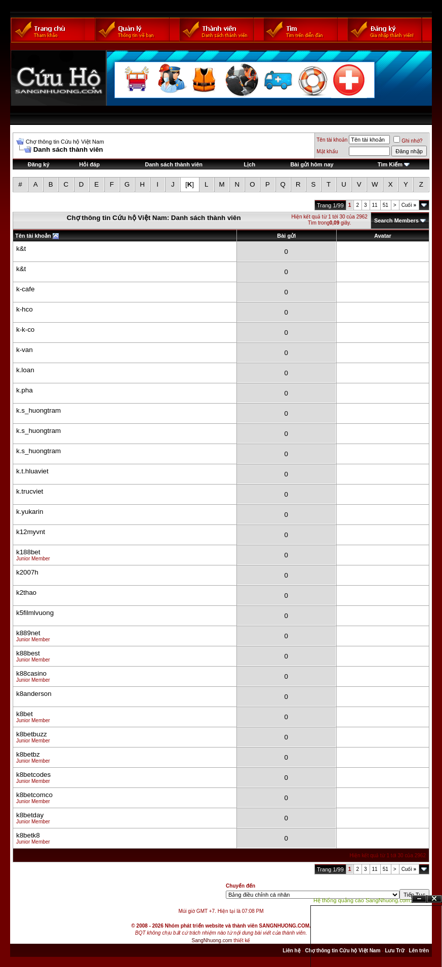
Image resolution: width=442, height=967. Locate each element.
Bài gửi (286, 236)
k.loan (25, 370)
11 (375, 205)
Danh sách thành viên (174, 164)
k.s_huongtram (38, 410)
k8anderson (34, 693)
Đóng (434, 899)
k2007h (27, 572)
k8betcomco (34, 795)
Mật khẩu (327, 151)
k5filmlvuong (35, 613)
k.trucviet (29, 491)
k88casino (31, 673)
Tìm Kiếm (390, 164)
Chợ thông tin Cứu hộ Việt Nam (65, 142)
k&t (21, 248)
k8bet (24, 714)
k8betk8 (28, 835)
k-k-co (25, 329)
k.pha (24, 390)
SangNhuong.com (212, 940)
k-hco (24, 309)
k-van (24, 350)
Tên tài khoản (331, 140)
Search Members (396, 220)
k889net (28, 633)
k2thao (26, 592)
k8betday (30, 815)
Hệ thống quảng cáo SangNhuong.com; (362, 900)
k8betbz (28, 754)
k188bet (28, 552)
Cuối (408, 205)
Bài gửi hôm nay (311, 164)
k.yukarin (29, 511)
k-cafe (25, 289)
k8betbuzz (31, 734)
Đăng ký (39, 164)
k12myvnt (30, 532)
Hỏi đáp (89, 164)
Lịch (250, 164)
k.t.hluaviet (32, 471)
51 (385, 205)
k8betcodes (33, 774)
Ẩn (419, 899)
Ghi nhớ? (407, 141)
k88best (28, 653)
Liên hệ (291, 950)
